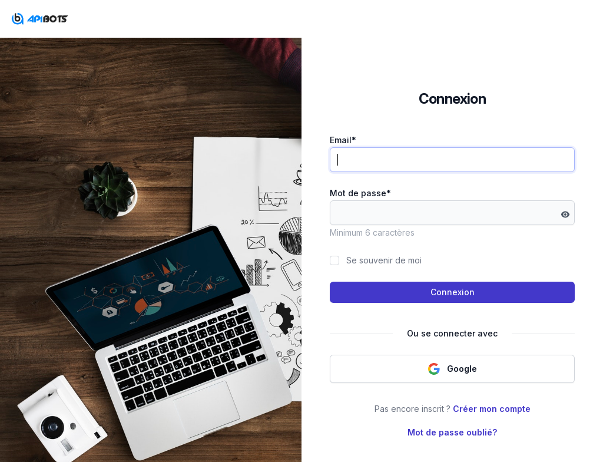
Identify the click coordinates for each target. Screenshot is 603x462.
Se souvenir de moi (384, 260)
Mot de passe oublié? (452, 432)
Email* (343, 140)
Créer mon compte (492, 409)
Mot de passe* (360, 193)
